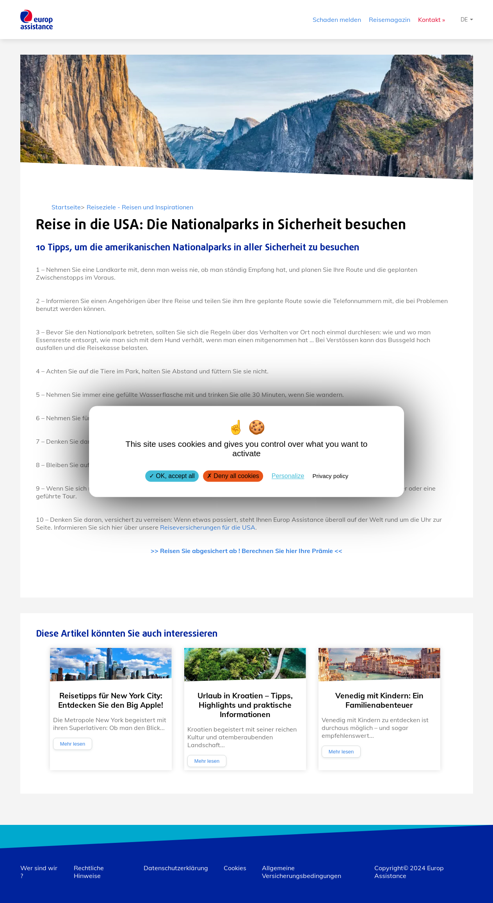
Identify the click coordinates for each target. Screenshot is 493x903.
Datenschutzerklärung (176, 868)
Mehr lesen (72, 744)
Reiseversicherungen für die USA (207, 527)
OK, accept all (172, 476)
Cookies (235, 868)
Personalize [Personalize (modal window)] (288, 476)
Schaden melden (337, 19)
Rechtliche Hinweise (89, 872)
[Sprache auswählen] (467, 19)
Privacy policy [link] (330, 476)
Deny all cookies (233, 476)
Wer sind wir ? (38, 872)
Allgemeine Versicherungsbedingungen (301, 872)
